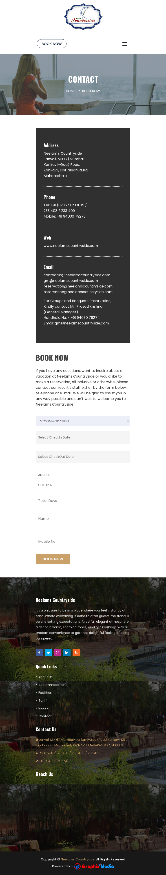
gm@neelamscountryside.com (71, 280)
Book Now (52, 43)
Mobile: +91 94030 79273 (65, 216)
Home (70, 91)
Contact (45, 716)
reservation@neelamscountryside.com (78, 286)
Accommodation (51, 685)
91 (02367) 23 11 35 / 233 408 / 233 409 (70, 753)
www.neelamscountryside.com (71, 245)
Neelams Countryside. (78, 859)
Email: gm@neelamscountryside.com (76, 323)
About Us (45, 677)
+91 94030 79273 (53, 761)
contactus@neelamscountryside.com (77, 275)
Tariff (42, 700)
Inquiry (43, 708)
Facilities (45, 692)
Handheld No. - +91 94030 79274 (72, 317)
